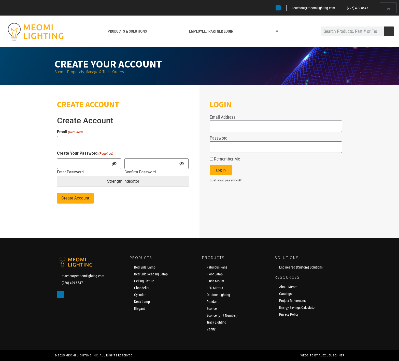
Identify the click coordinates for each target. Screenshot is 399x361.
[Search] (389, 31)
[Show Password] (114, 163)
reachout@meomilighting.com (313, 8)
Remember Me (225, 159)
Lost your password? (225, 180)
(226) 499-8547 (357, 8)
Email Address (222, 117)
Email (70, 132)
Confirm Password (140, 172)
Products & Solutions (127, 31)
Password (218, 138)
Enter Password (70, 172)
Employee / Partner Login (211, 31)
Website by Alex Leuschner (323, 355)
